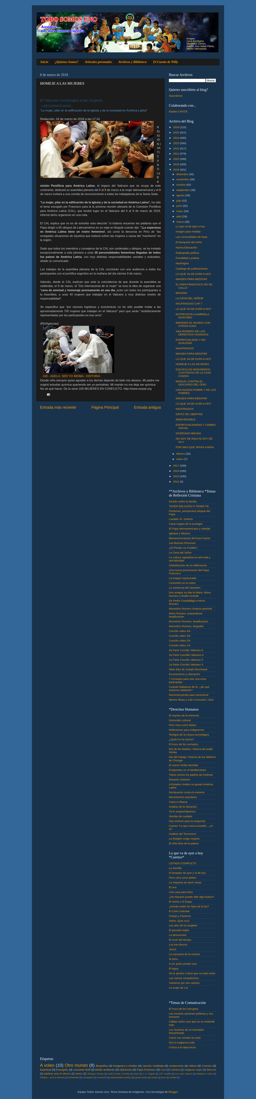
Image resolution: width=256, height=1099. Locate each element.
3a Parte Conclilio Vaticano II (186, 654)
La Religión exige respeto (184, 838)
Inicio (44, 62)
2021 (176, 153)
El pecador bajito (179, 930)
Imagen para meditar (188, 231)
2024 (176, 137)
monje (154, 1077)
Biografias (102, 1065)
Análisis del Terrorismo (182, 833)
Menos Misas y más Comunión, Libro (191, 699)
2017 (176, 465)
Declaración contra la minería (186, 792)
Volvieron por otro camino (184, 982)
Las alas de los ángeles (183, 925)
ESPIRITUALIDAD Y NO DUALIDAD (190, 341)
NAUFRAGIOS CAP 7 (189, 303)
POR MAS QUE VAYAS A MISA (195, 447)
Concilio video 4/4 (179, 630)
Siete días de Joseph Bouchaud (188, 669)
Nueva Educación (186, 247)
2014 (176, 481)
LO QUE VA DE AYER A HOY (193, 273)
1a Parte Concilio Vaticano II (186, 664)
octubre (181, 184)
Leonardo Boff (81, 1069)
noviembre (183, 179)
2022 (176, 148)
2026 (176, 127)
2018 (176, 169)
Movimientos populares (183, 797)
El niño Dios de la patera (184, 843)
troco (163, 1077)
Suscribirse (175, 95)
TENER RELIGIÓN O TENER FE (189, 506)
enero (180, 459)
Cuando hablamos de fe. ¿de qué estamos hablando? (189, 688)
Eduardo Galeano (179, 779)
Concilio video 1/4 (179, 645)
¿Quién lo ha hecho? (181, 739)
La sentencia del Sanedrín (185, 587)
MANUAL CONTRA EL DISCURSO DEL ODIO (191, 383)
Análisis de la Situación (183, 806)
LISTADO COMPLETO (182, 863)
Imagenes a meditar (125, 1065)
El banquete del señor (189, 242)
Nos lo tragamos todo (182, 1042)
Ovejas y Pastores (180, 915)
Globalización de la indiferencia (188, 565)
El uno (173, 887)
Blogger (173, 1091)
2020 (176, 158)
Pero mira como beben (182, 725)
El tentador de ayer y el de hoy (187, 872)
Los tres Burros (178, 944)
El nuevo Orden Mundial (183, 765)
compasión (88, 1077)
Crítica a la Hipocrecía (182, 1047)
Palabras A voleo (204, 1074)
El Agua (173, 968)
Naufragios (182, 263)
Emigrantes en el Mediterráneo (187, 769)
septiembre (183, 189)
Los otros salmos (183, 1074)
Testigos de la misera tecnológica (189, 734)
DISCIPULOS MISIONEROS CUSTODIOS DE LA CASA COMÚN (193, 372)
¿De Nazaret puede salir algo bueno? (191, 896)
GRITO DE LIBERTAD (189, 414)
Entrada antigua (147, 407)
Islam (136, 1074)
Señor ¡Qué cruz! (179, 920)
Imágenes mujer (193, 1069)
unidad (173, 1077)
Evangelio (62, 1069)
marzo (180, 221)
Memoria (211, 1069)
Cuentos (207, 1065)
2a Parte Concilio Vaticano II (186, 659)
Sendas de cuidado (180, 816)
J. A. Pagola (149, 1074)
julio (179, 200)
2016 (176, 470)
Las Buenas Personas (182, 542)
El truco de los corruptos (183, 744)
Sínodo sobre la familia (183, 501)
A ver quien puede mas (183, 963)
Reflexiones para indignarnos (186, 729)
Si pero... (174, 958)
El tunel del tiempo (180, 939)
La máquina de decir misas (185, 882)
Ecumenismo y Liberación (184, 674)
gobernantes (141, 1077)
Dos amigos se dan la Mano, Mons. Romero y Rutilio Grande (190, 594)
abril (179, 216)
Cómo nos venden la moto (185, 1037)
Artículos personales (98, 62)
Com (163, 1069)
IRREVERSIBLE (185, 419)
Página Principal (105, 407)
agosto (180, 195)
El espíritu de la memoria (184, 715)
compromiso (176, 1065)
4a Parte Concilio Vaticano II (186, 650)
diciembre (182, 174)
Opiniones (125, 1069)
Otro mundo (76, 1065)
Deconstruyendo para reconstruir (189, 694)
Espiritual (45, 1069)
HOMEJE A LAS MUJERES (192, 364)
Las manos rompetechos (184, 978)
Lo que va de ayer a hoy (190, 226)
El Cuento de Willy (165, 62)
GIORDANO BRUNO (188, 433)
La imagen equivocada (182, 578)
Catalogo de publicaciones (191, 268)
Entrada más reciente (58, 407)
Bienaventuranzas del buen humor (189, 538)
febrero (181, 453)
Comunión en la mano (182, 582)
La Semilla (175, 868)
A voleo (47, 1065)
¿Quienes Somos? (67, 62)
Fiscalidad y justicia (187, 257)
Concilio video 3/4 (179, 635)
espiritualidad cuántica (120, 1077)
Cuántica (175, 1069)
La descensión (177, 934)
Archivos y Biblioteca (133, 62)
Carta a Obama (178, 801)
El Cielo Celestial (179, 911)
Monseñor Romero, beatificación (188, 621)
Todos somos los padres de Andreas (191, 774)
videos (193, 1065)
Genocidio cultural (180, 720)
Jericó (172, 949)
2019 (176, 164)
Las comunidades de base (191, 236)
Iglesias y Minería (179, 533)
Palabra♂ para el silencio (52, 1077)
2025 (176, 132)
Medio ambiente (104, 1069)
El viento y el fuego (180, 901)
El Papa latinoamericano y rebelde (189, 528)
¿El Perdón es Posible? (183, 547)
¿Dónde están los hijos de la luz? (189, 906)
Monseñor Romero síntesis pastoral (190, 608)
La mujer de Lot (178, 987)
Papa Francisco (146, 1069)
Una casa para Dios (181, 892)
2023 (176, 143)
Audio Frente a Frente (118, 1074)
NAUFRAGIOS (185, 348)
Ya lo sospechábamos (182, 811)
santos (79, 1073)
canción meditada (153, 1065)
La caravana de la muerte (184, 954)
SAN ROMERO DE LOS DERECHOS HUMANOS (192, 333)
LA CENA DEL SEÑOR (189, 298)
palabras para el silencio (57, 1073)
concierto (101, 1077)
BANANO (181, 292)
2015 (176, 476)
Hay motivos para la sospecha (187, 821)
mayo (180, 211)
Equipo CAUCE (178, 111)
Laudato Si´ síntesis (181, 518)
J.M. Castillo (165, 1074)
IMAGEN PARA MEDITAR (191, 279)
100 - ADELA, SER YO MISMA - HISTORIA (71, 376)
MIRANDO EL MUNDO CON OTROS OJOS (193, 324)
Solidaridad (73, 1077)
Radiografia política (187, 252)
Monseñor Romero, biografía (186, 626)
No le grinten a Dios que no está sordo (192, 973)
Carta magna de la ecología (185, 523)
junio (179, 205)
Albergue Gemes (95, 1074)
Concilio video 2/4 (179, 640)
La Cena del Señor (180, 552)
